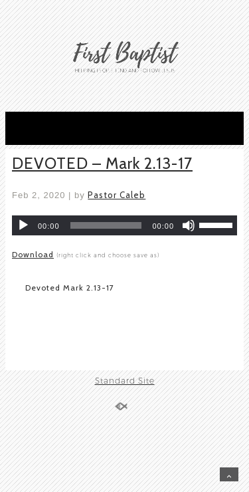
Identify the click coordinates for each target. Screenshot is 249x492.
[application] (124, 225)
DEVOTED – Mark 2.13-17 (102, 163)
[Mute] (188, 225)
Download (33, 254)
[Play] (23, 225)
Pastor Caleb (116, 194)
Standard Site (125, 381)
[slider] (106, 225)
